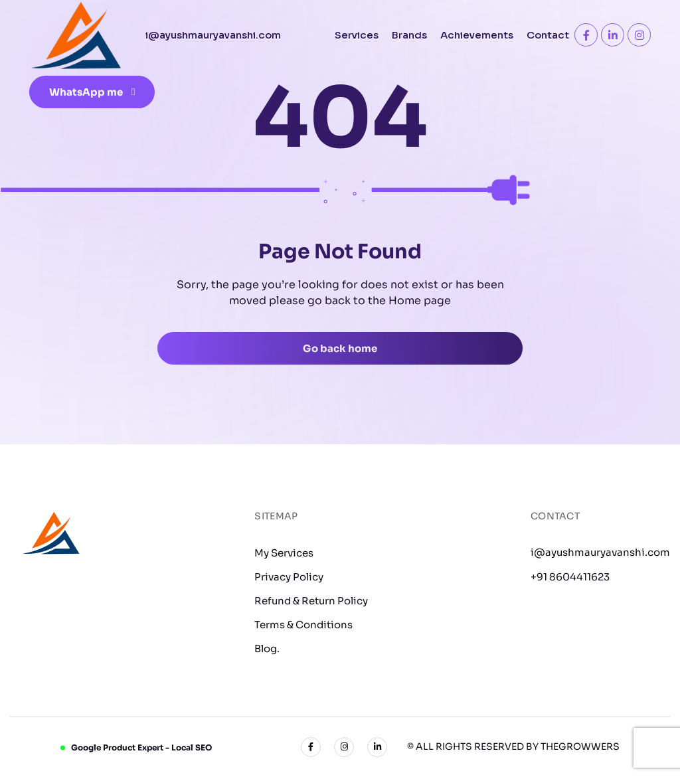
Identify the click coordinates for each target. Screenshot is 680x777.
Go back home (340, 348)
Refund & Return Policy (311, 600)
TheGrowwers (580, 746)
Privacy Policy (288, 576)
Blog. (267, 648)
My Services (283, 553)
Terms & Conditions (303, 624)
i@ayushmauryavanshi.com (600, 552)
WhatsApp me (92, 92)
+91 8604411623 (570, 576)
